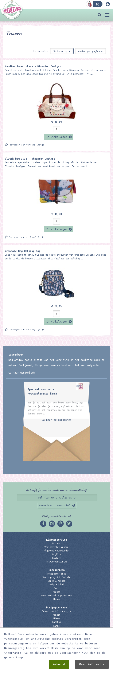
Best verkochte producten (56, 595)
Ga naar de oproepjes (56, 419)
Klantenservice (56, 539)
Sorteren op (61, 51)
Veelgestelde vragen (56, 547)
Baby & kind (56, 584)
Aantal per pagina (90, 51)
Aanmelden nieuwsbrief (54, 505)
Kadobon (56, 622)
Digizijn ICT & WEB (78, 669)
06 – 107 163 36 (56, 645)
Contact (56, 558)
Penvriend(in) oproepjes (56, 611)
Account (56, 543)
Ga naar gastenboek (21, 372)
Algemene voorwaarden (56, 550)
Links (56, 626)
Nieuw (56, 599)
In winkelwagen (56, 136)
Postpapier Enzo (56, 573)
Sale (56, 588)
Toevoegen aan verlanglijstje (26, 145)
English (56, 554)
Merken (56, 592)
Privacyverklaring (56, 561)
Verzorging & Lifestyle (56, 577)
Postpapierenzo (56, 607)
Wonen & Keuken (56, 581)
